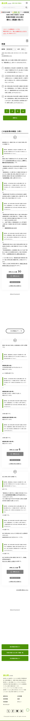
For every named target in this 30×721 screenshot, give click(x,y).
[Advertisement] (15, 627)
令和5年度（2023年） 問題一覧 (15, 652)
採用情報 (5, 699)
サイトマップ (6, 704)
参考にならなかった (15, 282)
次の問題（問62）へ (15, 658)
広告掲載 (19, 696)
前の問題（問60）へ (15, 647)
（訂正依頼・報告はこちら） (7, 55)
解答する (15, 118)
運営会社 (5, 696)
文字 (19, 49)
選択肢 (3, 49)
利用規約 (5, 701)
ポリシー (19, 701)
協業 (18, 699)
